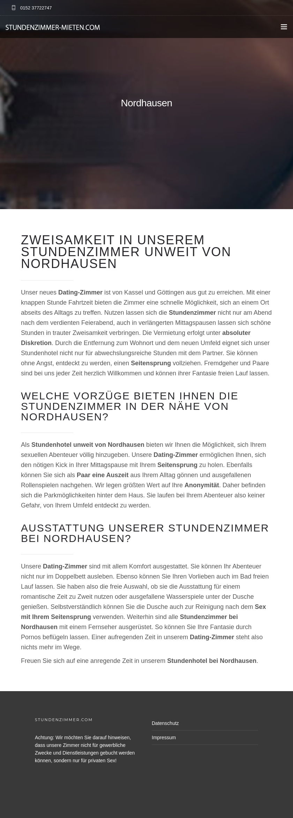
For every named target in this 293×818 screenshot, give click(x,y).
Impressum (164, 737)
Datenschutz (165, 723)
